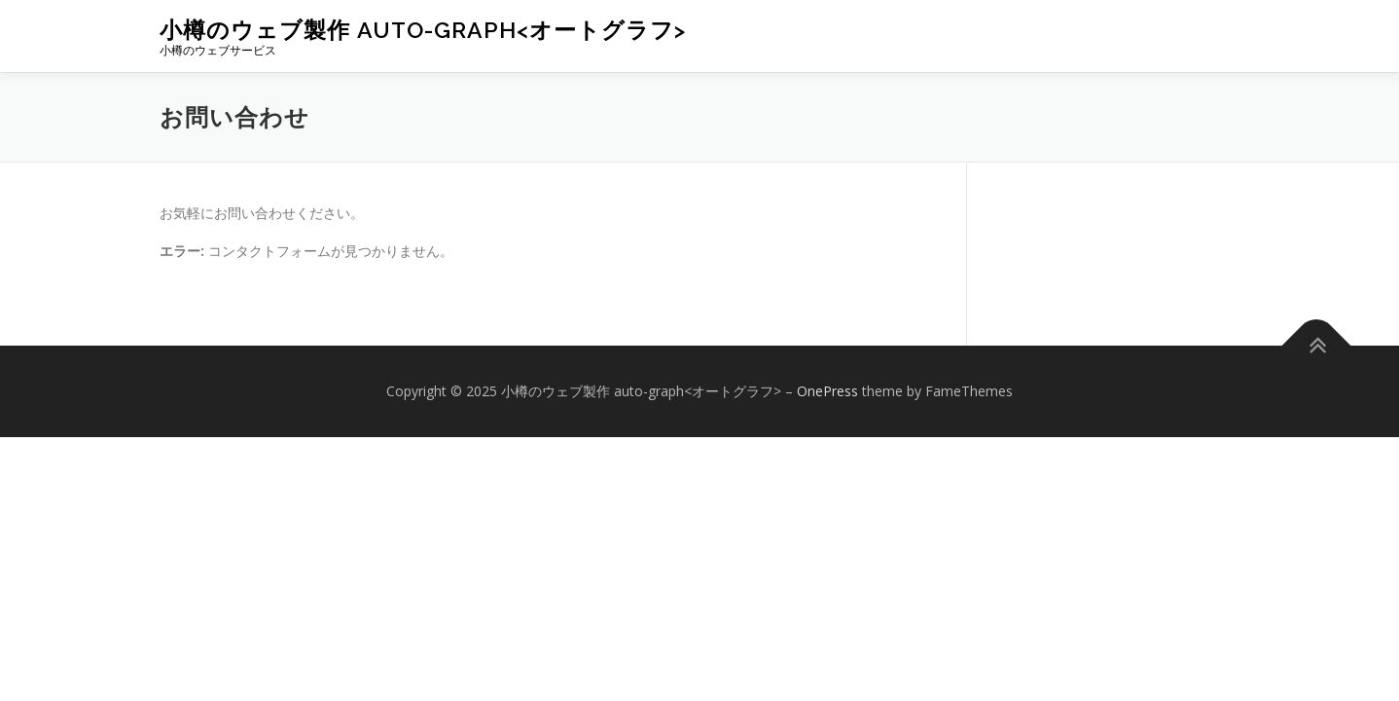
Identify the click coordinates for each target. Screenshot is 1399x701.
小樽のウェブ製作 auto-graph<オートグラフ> (423, 30)
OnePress (827, 391)
